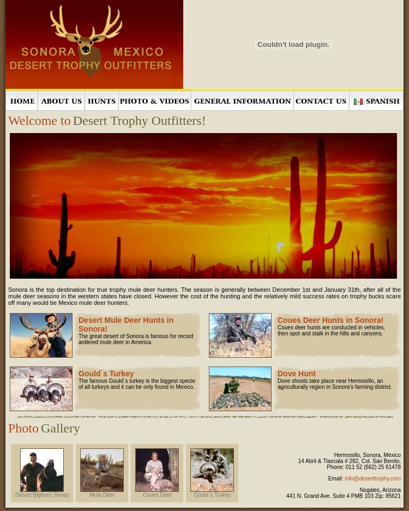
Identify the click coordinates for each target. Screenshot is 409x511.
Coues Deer (157, 492)
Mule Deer (102, 492)
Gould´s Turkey (106, 373)
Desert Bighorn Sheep (42, 492)
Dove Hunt (297, 373)
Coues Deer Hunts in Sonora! (330, 320)
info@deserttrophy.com (373, 479)
